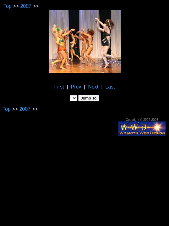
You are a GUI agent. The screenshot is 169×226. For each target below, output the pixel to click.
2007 (25, 6)
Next (93, 86)
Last (110, 86)
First (59, 86)
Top (7, 6)
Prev (76, 86)
